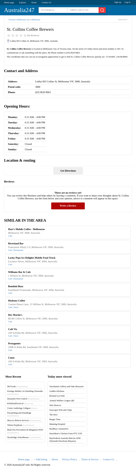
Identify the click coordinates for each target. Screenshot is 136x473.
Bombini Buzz (15, 286)
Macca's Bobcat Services (24, 420)
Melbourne (35, 19)
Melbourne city (23, 19)
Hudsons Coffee (16, 300)
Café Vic (12, 329)
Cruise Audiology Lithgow (22, 408)
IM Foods (17, 386)
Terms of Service (89, 459)
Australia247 (19, 10)
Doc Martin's (15, 315)
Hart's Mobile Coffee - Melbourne (26, 229)
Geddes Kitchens (56, 391)
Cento (11, 357)
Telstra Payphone (20, 425)
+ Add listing (40, 459)
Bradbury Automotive (59, 428)
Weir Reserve (55, 405)
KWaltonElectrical (20, 403)
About (34, 2)
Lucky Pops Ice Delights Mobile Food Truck (31, 257)
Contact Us (46, 2)
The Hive (53, 414)
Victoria (11, 19)
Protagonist (14, 343)
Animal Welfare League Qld (61, 400)
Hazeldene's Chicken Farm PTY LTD (65, 433)
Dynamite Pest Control (23, 398)
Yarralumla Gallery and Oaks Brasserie (66, 386)
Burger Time (54, 419)
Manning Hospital (57, 424)
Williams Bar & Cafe (19, 272)
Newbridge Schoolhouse (24, 437)
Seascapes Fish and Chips (60, 410)
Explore (22, 2)
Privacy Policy (69, 459)
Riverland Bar (16, 243)
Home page (9, 2)
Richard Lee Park (57, 396)
